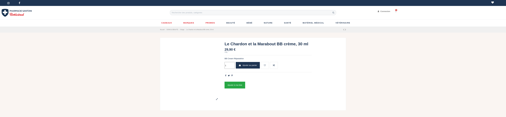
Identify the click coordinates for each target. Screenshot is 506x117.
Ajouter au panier (248, 65)
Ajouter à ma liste (235, 85)
